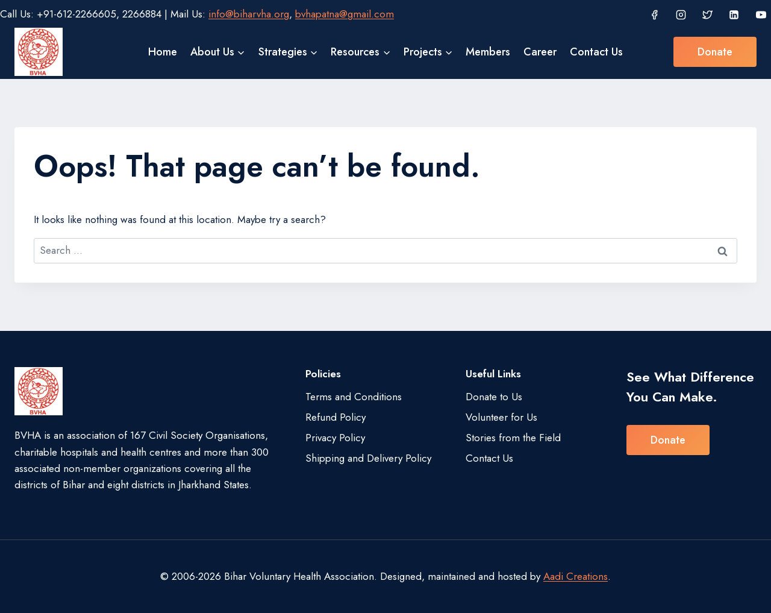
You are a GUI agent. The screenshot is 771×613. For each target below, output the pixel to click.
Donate (715, 52)
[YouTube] (761, 14)
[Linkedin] (734, 14)
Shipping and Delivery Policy (368, 458)
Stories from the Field (513, 437)
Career (540, 52)
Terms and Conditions (353, 396)
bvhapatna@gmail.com (344, 14)
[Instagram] (680, 14)
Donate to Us (494, 396)
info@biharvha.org (248, 14)
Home (162, 52)
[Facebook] (654, 14)
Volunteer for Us (501, 417)
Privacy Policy (335, 437)
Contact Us (596, 52)
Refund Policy (335, 417)
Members (488, 52)
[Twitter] (708, 14)
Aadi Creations (575, 576)
